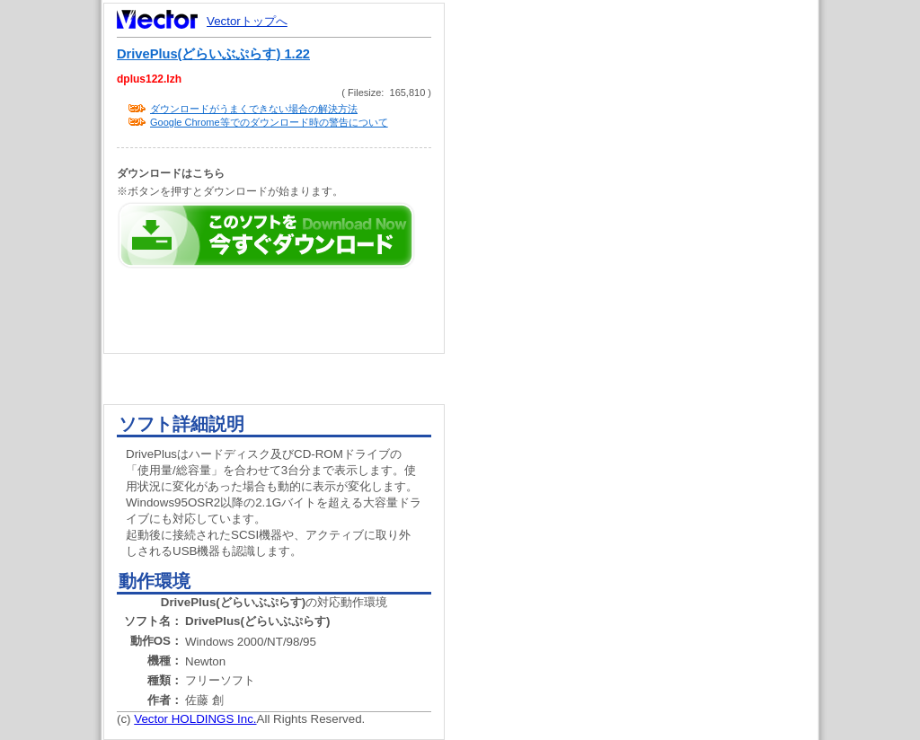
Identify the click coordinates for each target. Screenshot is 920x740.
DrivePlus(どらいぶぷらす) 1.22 (213, 54)
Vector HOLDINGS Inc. (195, 719)
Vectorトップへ (247, 21)
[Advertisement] (647, 341)
